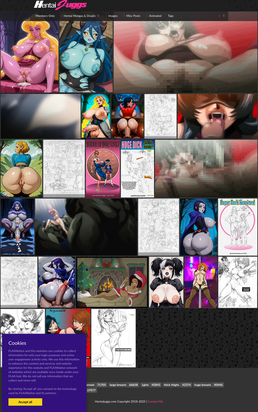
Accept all (25, 402)
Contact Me (155, 401)
